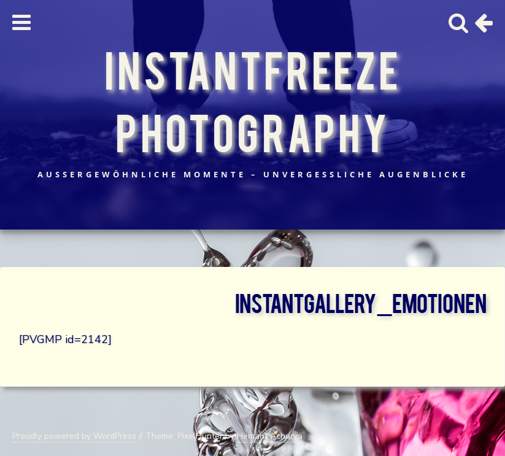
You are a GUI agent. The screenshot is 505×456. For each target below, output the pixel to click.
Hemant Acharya (270, 436)
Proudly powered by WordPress (74, 436)
